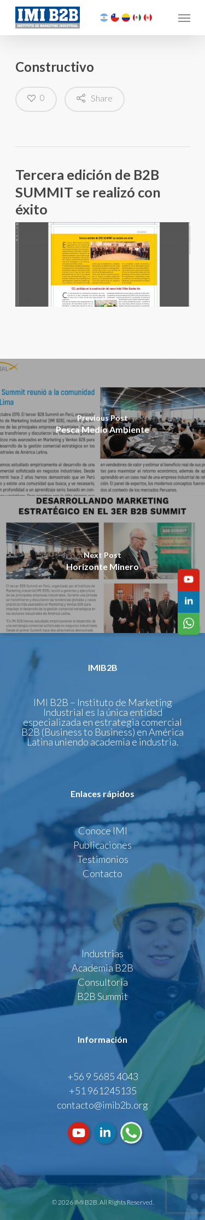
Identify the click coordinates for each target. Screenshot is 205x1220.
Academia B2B (102, 968)
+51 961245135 (103, 1091)
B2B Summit (102, 996)
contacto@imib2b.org (102, 1105)
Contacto (102, 873)
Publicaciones (102, 845)
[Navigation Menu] (184, 17)
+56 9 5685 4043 (102, 1076)
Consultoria (103, 982)
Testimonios (102, 859)
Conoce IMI (102, 830)
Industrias (102, 953)
